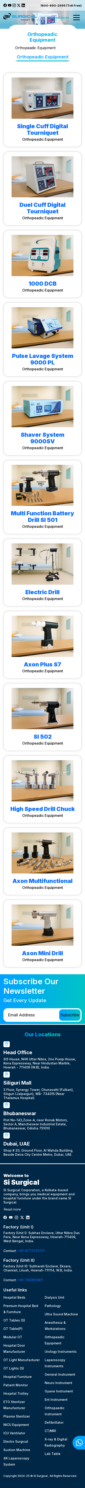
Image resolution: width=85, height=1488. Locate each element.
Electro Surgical (15, 1441)
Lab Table (53, 1454)
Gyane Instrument (59, 1391)
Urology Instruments (61, 1351)
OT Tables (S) (14, 1320)
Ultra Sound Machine (61, 1314)
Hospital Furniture (17, 1377)
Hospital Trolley (15, 1393)
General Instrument (60, 1374)
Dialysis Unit (54, 1297)
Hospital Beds (14, 1297)
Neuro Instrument (58, 1383)
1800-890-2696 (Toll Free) (61, 5)
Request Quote (58, 17)
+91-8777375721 (31, 1251)
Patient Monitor (15, 1385)
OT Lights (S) (13, 1368)
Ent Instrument (56, 1399)
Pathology (53, 1306)
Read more (12, 1209)
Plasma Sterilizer (16, 1416)
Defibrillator (54, 1422)
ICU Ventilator (14, 1433)
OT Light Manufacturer (21, 1360)
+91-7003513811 (30, 1280)
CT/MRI (50, 1431)
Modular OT (12, 1337)
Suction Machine (16, 1450)
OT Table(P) (12, 1329)
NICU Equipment (16, 1425)
